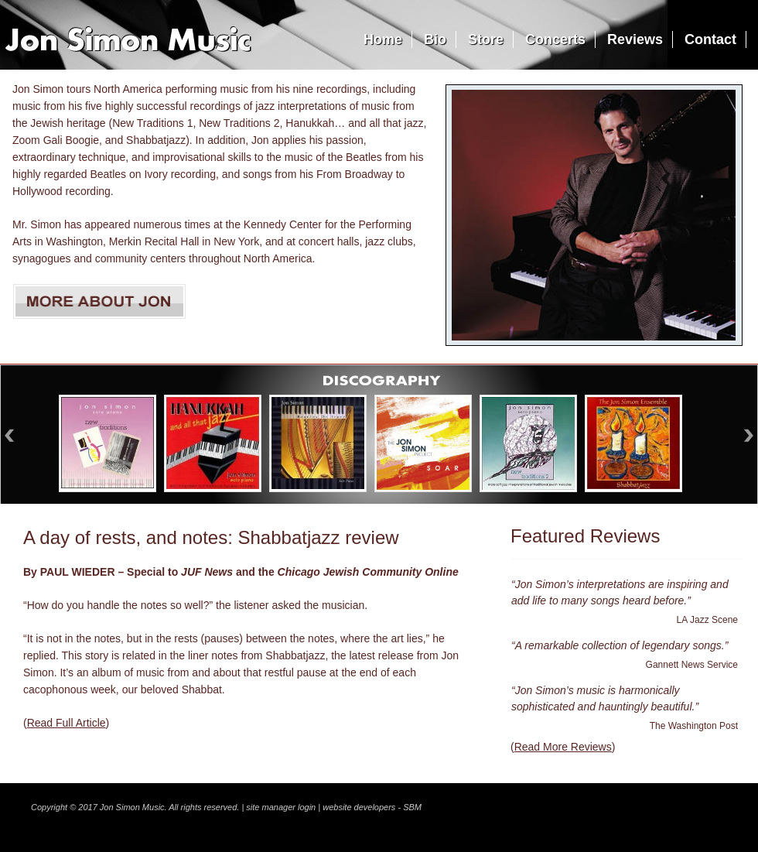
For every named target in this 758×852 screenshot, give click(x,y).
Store (486, 39)
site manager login (281, 807)
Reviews (635, 39)
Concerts (555, 39)
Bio (435, 39)
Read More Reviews (563, 747)
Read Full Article (66, 723)
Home (383, 39)
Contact (710, 39)
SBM (412, 807)
